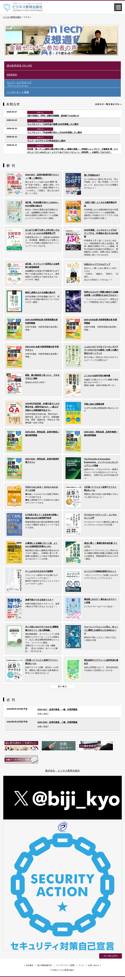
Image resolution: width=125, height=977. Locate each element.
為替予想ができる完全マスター (39, 600)
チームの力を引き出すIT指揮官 (39, 571)
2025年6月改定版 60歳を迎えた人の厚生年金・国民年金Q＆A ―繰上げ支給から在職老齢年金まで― (42, 406)
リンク (81, 965)
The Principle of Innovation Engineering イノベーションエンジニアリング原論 (101, 462)
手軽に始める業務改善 (94, 404)
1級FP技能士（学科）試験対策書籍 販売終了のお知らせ (53, 116)
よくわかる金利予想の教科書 (97, 375)
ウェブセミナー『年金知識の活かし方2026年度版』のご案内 (54, 132)
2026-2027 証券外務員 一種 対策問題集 (57, 709)
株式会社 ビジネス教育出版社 (62, 770)
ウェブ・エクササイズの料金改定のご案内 (46, 141)
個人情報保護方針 (44, 965)
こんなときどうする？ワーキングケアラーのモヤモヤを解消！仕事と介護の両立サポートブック (101, 350)
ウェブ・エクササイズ (64, 84)
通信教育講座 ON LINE (19, 65)
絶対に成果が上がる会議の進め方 (40, 292)
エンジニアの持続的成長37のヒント (100, 571)
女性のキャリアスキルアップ (97, 264)
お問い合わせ (93, 965)
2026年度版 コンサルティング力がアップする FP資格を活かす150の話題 (101, 233)
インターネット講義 (18, 92)
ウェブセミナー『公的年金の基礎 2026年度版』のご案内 (52, 124)
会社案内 (29, 965)
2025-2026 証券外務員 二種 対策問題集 (57, 722)
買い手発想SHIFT (92, 175)
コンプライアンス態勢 (65, 965)
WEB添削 (12, 74)
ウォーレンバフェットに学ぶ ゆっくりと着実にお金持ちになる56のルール (101, 630)
